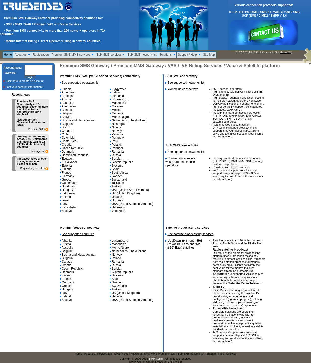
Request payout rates (32, 168)
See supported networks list (186, 82)
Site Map (209, 54)
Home (8, 54)
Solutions (165, 54)
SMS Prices (121, 353)
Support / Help (187, 54)
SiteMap (231, 353)
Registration (41, 54)
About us (20, 54)
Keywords (137, 353)
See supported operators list (80, 82)
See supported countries (78, 234)
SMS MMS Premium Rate (160, 353)
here (35, 164)
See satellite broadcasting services (191, 234)
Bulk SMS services (108, 54)
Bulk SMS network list (141, 54)
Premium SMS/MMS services (70, 54)
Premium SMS (36, 129)
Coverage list (37, 151)
